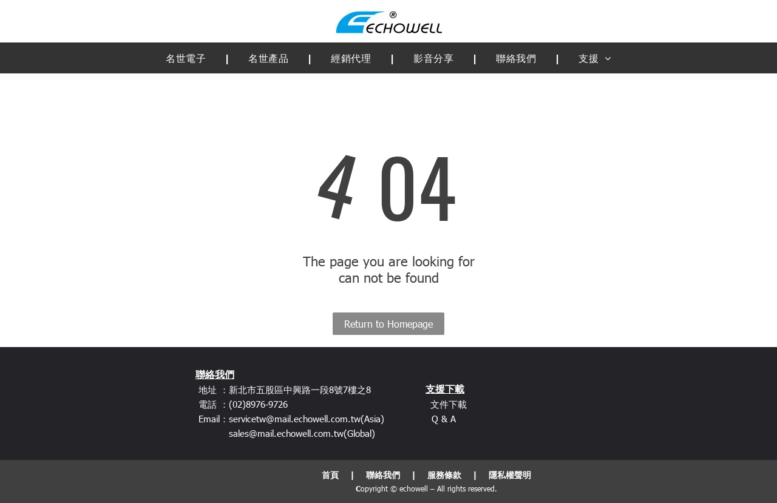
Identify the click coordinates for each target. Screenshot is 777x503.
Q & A (444, 419)
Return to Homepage (388, 323)
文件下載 (448, 404)
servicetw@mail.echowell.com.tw (295, 419)
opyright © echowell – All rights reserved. (429, 488)
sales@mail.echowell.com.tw (286, 433)
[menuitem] (189, 58)
